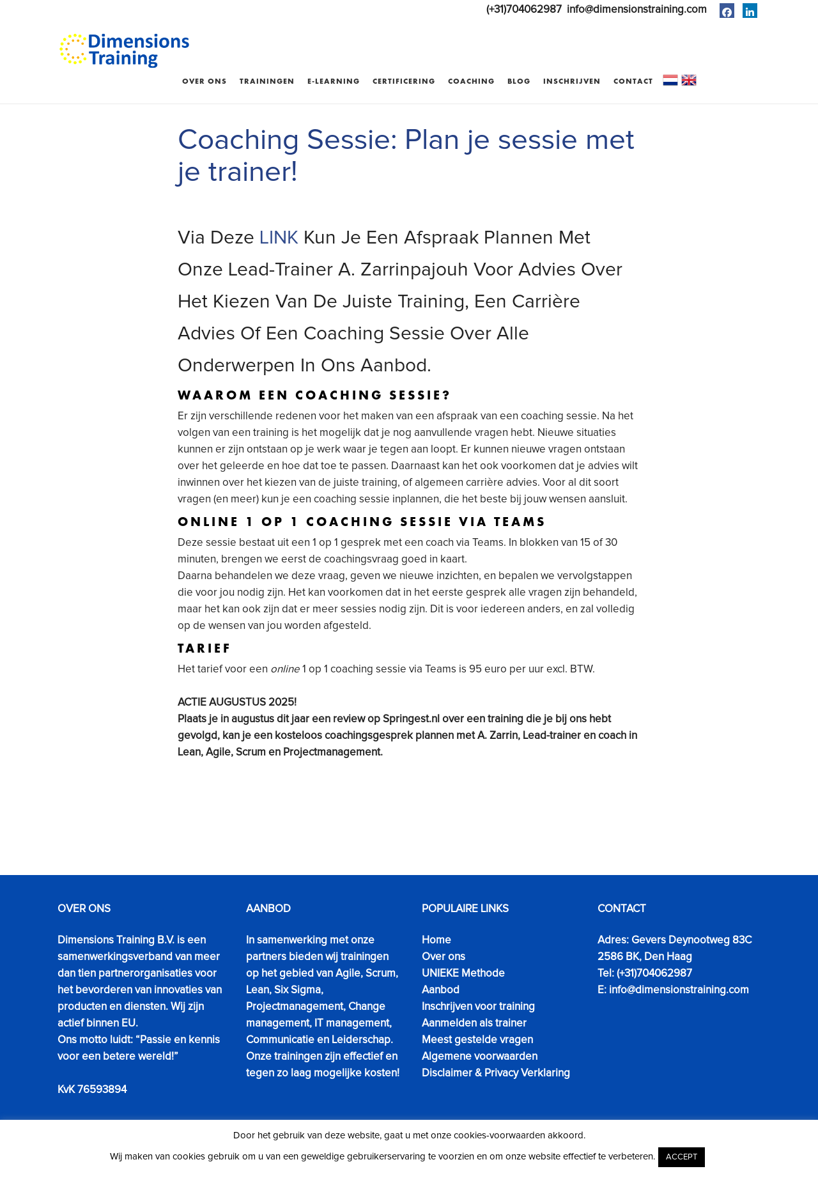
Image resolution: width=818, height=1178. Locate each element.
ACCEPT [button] (681, 1157)
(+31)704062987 (524, 9)
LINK (278, 237)
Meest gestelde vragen (477, 1040)
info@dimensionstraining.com (637, 9)
